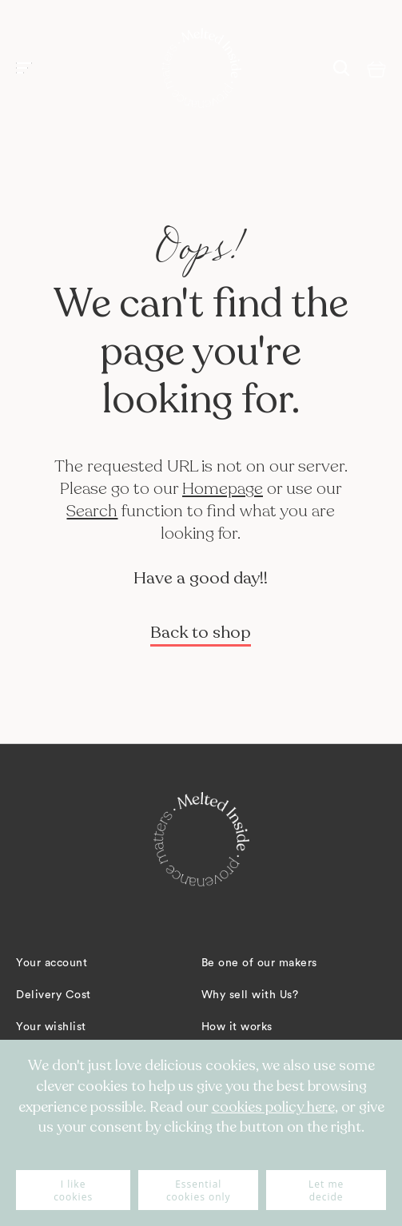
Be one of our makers (259, 963)
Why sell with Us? (250, 995)
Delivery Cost (53, 995)
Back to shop (200, 632)
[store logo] (201, 68)
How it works (237, 1027)
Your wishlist (51, 1027)
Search (91, 511)
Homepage (222, 488)
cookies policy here (273, 1107)
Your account (51, 963)
